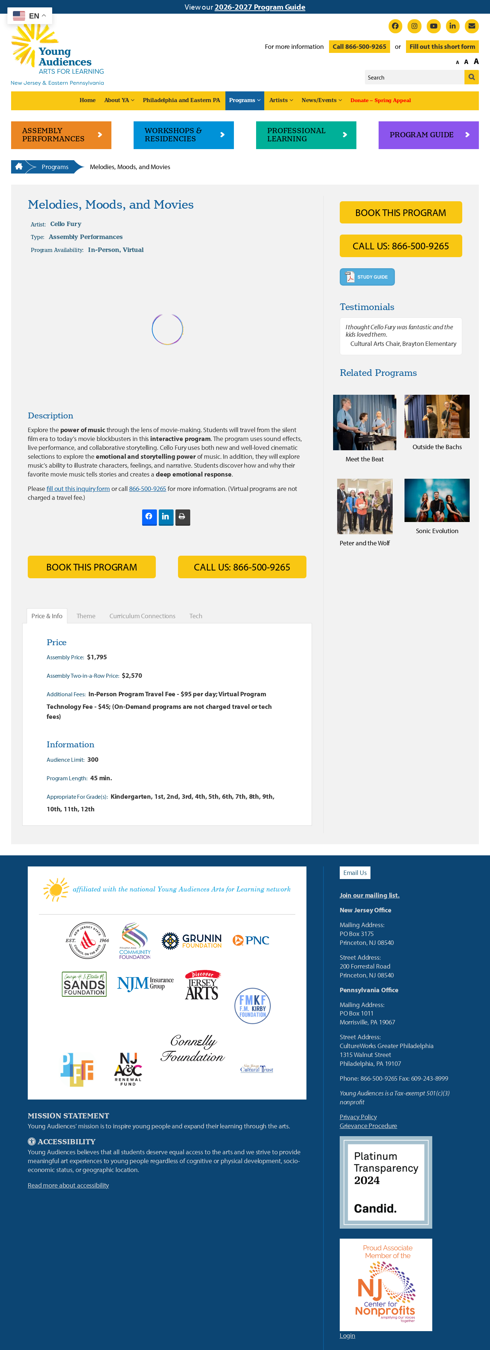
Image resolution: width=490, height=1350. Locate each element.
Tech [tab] (195, 616)
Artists (278, 100)
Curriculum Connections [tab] (142, 616)
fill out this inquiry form (78, 488)
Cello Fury (65, 224)
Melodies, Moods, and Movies (130, 166)
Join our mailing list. (370, 895)
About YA (116, 100)
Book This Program (91, 566)
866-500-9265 (148, 488)
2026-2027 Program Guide (260, 6)
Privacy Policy (358, 1116)
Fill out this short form (442, 46)
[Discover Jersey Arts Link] (202, 984)
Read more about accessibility (68, 1185)
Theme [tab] (86, 616)
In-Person (103, 250)
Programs (242, 100)
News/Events (319, 100)
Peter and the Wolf (365, 543)
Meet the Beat (365, 459)
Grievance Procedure (368, 1125)
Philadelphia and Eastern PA (181, 100)
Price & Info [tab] (47, 616)
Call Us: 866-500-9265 (242, 566)
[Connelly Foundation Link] (192, 1047)
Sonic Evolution (437, 530)
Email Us (355, 872)
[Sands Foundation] (84, 984)
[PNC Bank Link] (250, 940)
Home (87, 100)
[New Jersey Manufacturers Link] (145, 984)
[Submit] (471, 77)
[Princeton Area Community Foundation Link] (134, 940)
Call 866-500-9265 (359, 46)
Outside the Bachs (437, 446)
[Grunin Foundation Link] (191, 940)
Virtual (133, 250)
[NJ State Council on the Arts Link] (87, 940)
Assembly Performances (86, 237)
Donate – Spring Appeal (380, 100)
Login (347, 1335)
